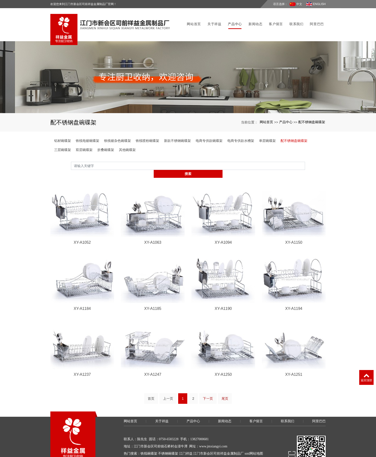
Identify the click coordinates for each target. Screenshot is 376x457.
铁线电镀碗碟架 (87, 129)
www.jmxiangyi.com (213, 427)
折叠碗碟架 (105, 138)
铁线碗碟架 (149, 434)
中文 (295, 4)
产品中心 (233, 19)
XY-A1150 (293, 223)
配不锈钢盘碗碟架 (311, 110)
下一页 (208, 380)
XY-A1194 (293, 289)
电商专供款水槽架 (240, 129)
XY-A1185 (152, 289)
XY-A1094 (223, 223)
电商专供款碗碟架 (209, 129)
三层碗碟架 (62, 138)
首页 (151, 380)
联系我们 (295, 19)
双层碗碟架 (84, 138)
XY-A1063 (152, 223)
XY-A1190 (223, 289)
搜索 (305, 154)
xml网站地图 (254, 434)
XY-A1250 (223, 355)
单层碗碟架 (267, 129)
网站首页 (192, 19)
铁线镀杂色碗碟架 (117, 129)
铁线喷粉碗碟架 (147, 129)
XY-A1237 (82, 355)
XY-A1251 (293, 355)
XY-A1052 (82, 223)
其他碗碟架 (127, 138)
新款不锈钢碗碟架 (177, 129)
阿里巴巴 (315, 19)
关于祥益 (213, 19)
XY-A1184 (82, 289)
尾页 (225, 380)
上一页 (168, 380)
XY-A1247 (152, 355)
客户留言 (274, 19)
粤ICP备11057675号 (138, 449)
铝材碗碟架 (62, 129)
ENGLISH (316, 4)
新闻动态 (254, 19)
